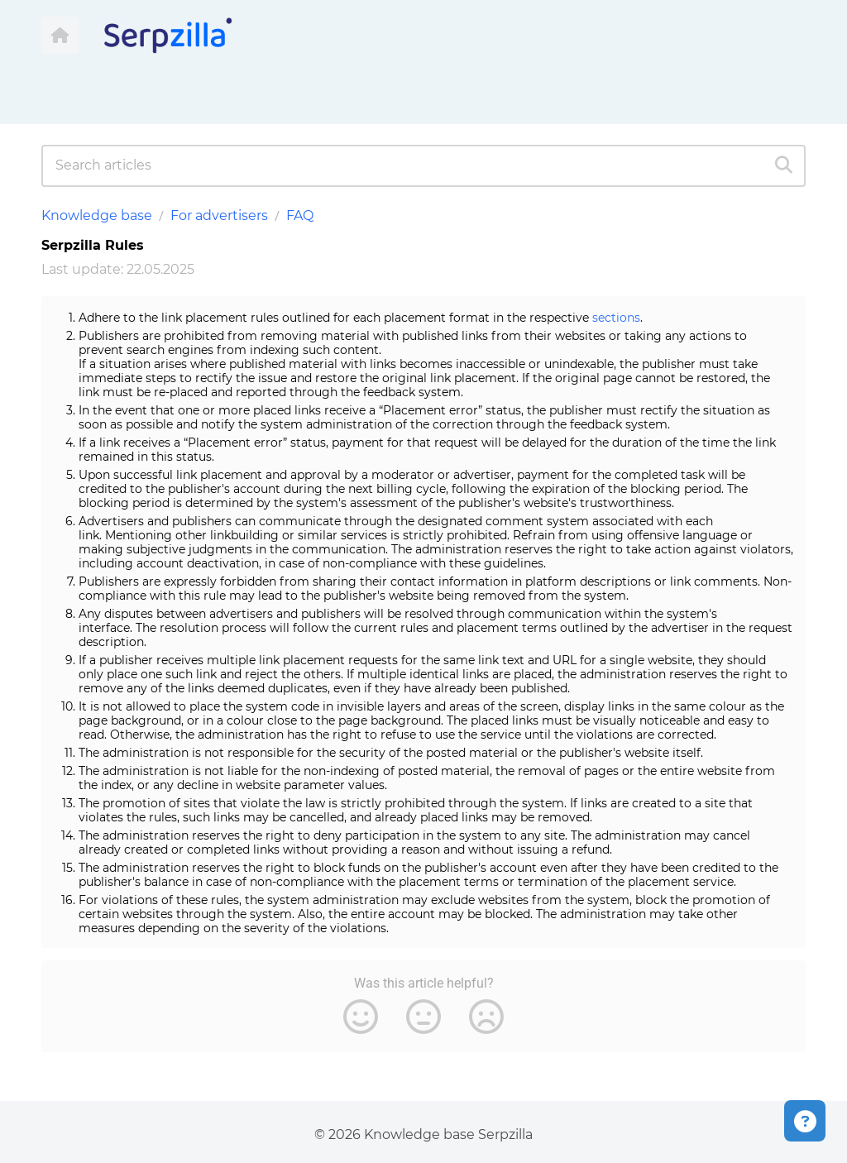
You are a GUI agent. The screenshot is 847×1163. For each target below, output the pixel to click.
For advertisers (219, 215)
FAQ (299, 215)
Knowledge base (96, 215)
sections (616, 317)
